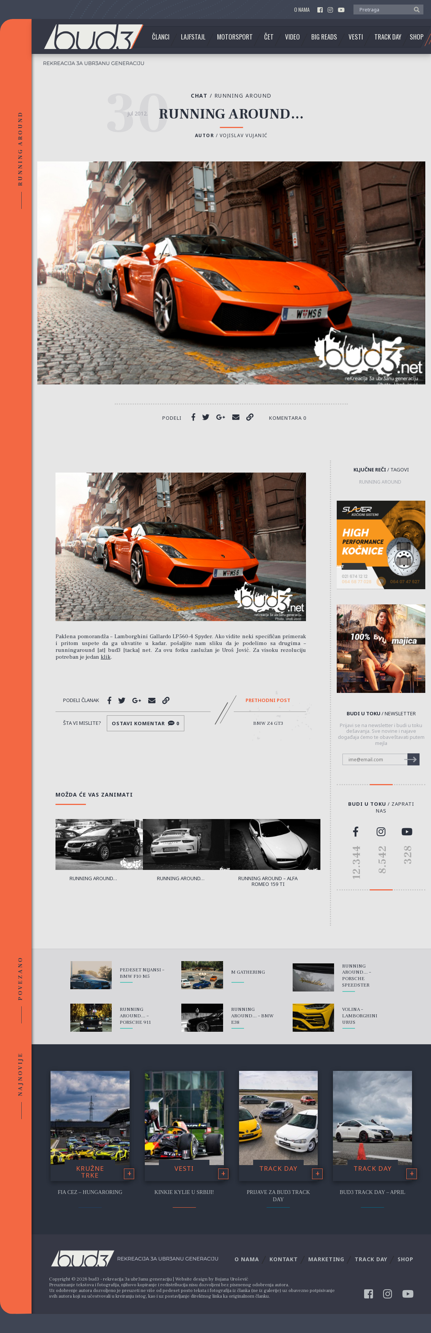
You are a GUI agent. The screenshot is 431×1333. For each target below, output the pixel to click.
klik (106, 657)
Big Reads (324, 36)
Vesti (356, 36)
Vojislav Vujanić (244, 135)
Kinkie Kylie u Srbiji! (184, 1192)
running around (380, 482)
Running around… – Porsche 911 (135, 1015)
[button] (415, 9)
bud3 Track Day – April (373, 1192)
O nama (302, 9)
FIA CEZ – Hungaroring (90, 1192)
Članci (161, 36)
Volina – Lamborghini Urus (359, 1015)
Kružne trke (90, 1172)
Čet (269, 36)
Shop (416, 36)
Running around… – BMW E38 (252, 1015)
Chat (202, 95)
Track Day (387, 36)
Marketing (326, 1259)
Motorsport (235, 36)
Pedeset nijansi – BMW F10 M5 (142, 973)
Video (292, 36)
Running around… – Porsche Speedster (356, 975)
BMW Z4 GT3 (268, 723)
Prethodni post (268, 700)
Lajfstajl (193, 36)
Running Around (243, 95)
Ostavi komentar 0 (145, 723)
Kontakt (283, 1259)
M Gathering (248, 972)
